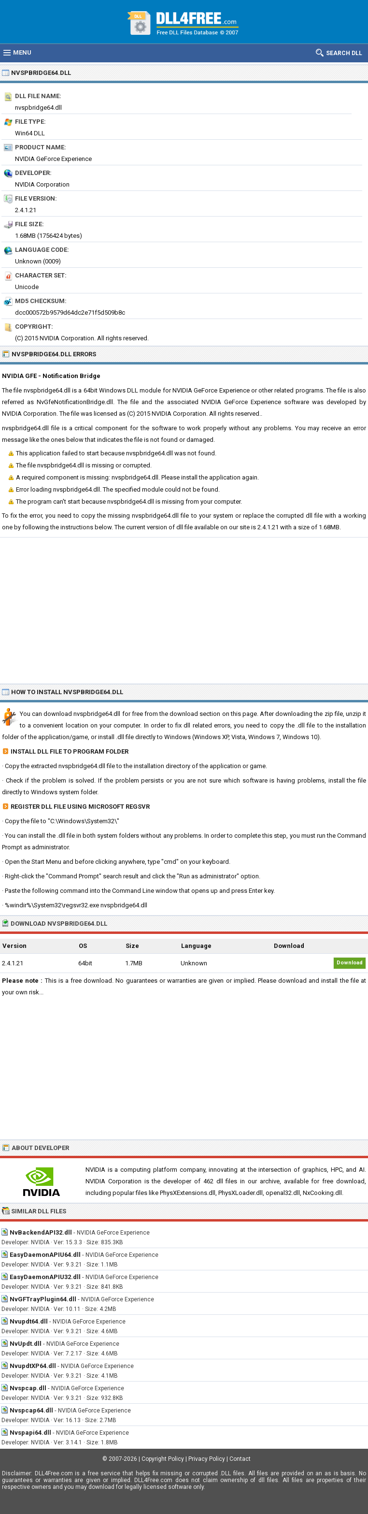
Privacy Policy (206, 1459)
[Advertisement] (184, 610)
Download (350, 963)
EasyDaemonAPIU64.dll (45, 1254)
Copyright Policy (163, 1459)
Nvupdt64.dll (29, 1321)
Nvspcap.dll (28, 1388)
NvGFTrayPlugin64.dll (43, 1299)
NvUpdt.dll (26, 1343)
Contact (240, 1459)
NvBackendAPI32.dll (41, 1232)
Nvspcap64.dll (31, 1410)
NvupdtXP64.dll (33, 1365)
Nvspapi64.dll (30, 1432)
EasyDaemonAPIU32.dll (45, 1277)
